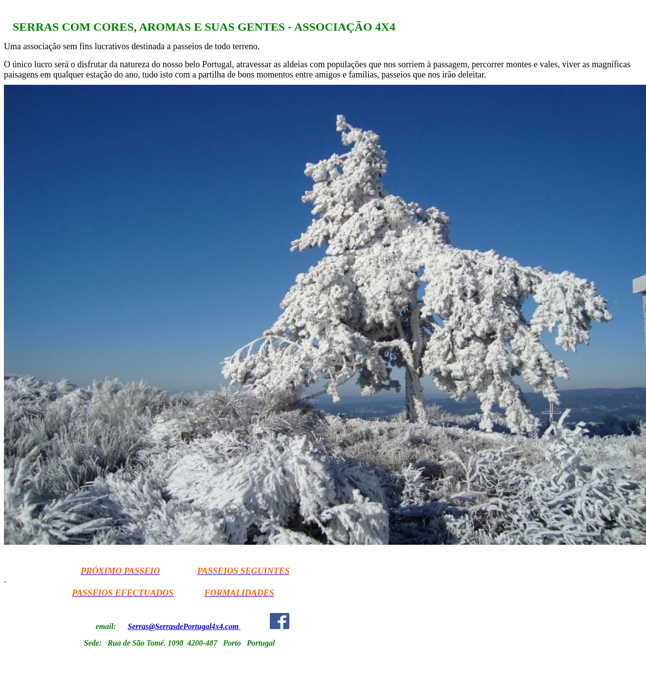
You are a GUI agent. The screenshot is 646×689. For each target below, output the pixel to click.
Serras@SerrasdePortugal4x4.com (183, 626)
